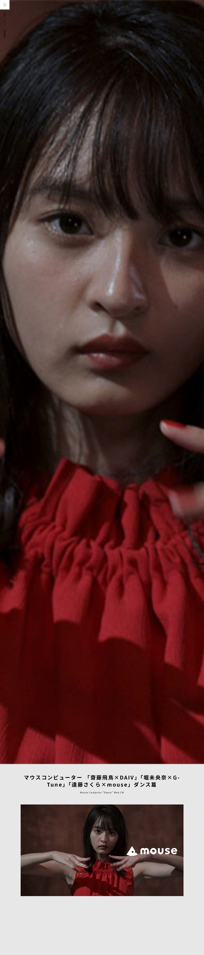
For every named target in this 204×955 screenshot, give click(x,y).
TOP (5, 14)
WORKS (5, 34)
